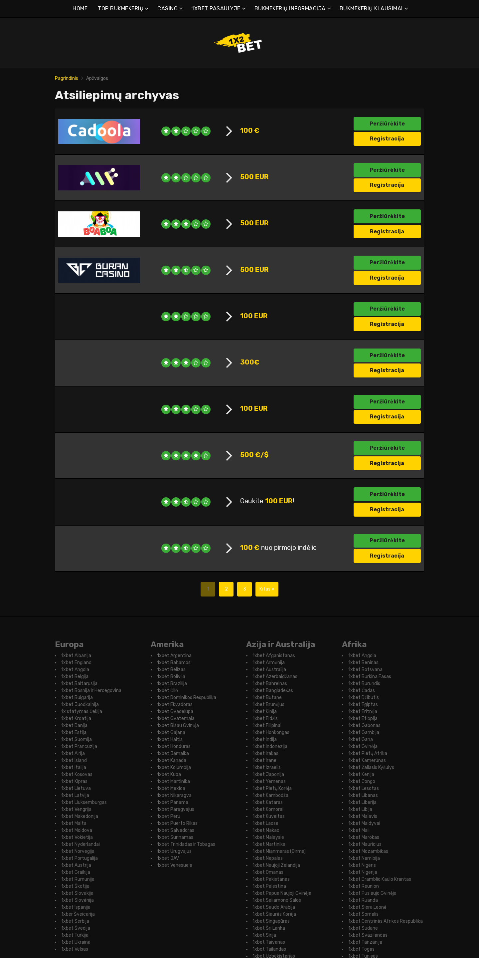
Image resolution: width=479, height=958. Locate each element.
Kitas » (266, 907)
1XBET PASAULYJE (216, 8)
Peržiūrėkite (387, 123)
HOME (80, 8)
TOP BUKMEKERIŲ (120, 8)
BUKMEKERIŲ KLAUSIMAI (371, 8)
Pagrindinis (66, 78)
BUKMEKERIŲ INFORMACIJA (290, 8)
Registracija (387, 138)
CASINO (167, 8)
